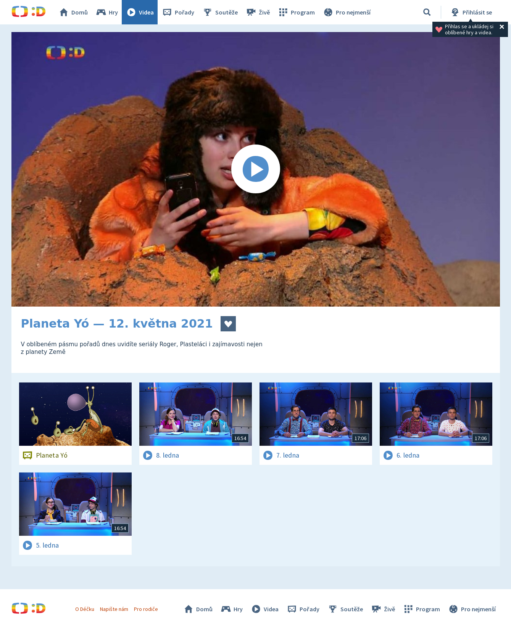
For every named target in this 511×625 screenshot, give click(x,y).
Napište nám (114, 609)
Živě (257, 12)
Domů (73, 12)
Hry (106, 12)
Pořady (177, 12)
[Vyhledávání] (427, 12)
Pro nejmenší (346, 12)
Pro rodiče (146, 609)
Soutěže (220, 12)
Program (296, 12)
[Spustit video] (255, 169)
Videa (140, 12)
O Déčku (84, 609)
